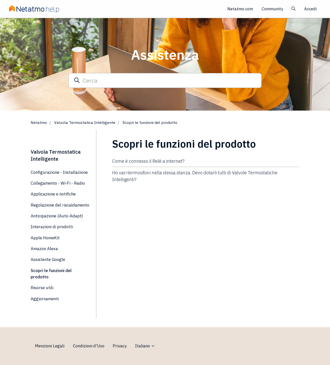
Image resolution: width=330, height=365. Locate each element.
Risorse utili (42, 287)
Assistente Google (48, 259)
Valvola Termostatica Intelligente (84, 122)
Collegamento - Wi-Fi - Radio (58, 183)
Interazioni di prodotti (52, 226)
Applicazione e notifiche (53, 194)
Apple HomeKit (45, 238)
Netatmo (39, 122)
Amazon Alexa (44, 248)
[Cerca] (165, 80)
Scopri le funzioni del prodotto (149, 122)
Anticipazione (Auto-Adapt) (57, 216)
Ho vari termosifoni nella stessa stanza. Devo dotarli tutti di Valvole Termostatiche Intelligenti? (194, 176)
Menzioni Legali (49, 346)
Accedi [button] (310, 9)
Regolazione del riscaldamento (60, 205)
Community (272, 9)
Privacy (120, 346)
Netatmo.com (240, 9)
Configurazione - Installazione (59, 172)
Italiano (145, 346)
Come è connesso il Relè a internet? (148, 161)
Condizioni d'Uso (88, 346)
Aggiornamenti (45, 299)
